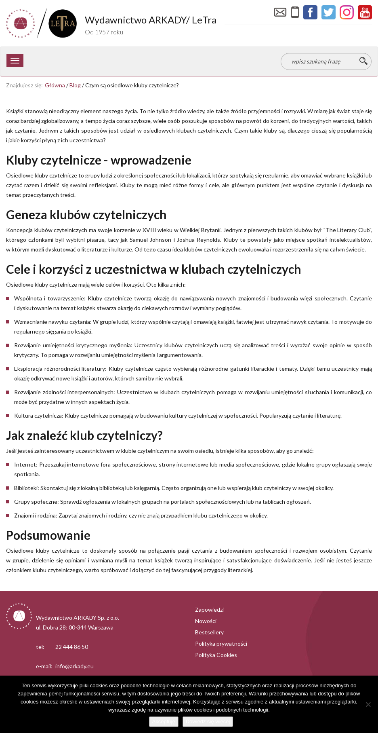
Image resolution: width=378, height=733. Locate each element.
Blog (75, 85)
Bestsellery (209, 632)
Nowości (205, 620)
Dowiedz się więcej (208, 721)
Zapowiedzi (209, 609)
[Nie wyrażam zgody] (368, 704)
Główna (55, 85)
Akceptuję (163, 721)
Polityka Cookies (216, 654)
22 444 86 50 (71, 646)
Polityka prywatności (221, 643)
